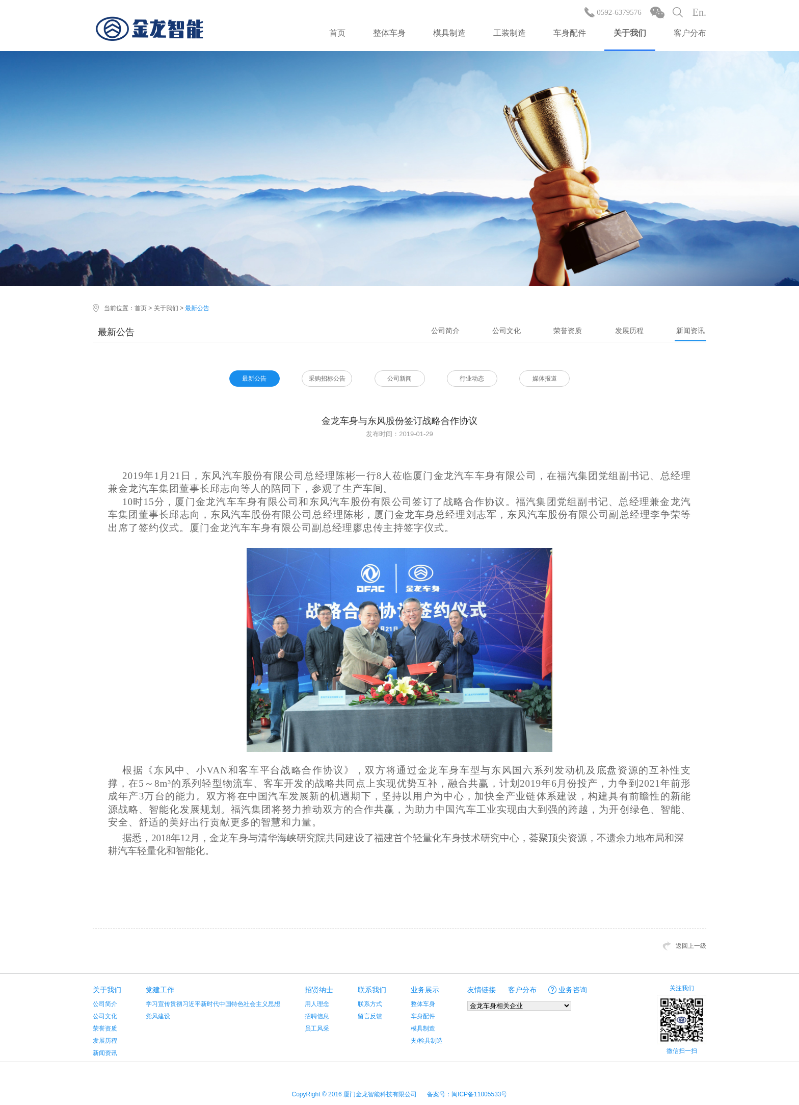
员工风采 (317, 1028)
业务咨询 (572, 990)
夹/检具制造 (427, 1040)
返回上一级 (691, 945)
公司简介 (445, 331)
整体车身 (389, 33)
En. (699, 12)
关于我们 (630, 33)
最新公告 (197, 308)
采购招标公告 (327, 378)
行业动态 (472, 378)
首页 (337, 33)
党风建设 (158, 1016)
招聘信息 (317, 1016)
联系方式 (370, 1004)
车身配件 (569, 33)
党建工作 (160, 990)
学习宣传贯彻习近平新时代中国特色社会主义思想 (213, 1004)
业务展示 (425, 990)
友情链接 (481, 990)
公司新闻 (399, 378)
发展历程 (629, 331)
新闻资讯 (690, 331)
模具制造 (449, 33)
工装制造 (509, 33)
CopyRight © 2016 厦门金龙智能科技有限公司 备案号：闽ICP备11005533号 (400, 1094)
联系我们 (372, 990)
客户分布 (690, 33)
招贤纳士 (319, 990)
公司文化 (506, 331)
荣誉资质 (567, 331)
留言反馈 (370, 1016)
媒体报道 (544, 378)
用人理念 (317, 1004)
